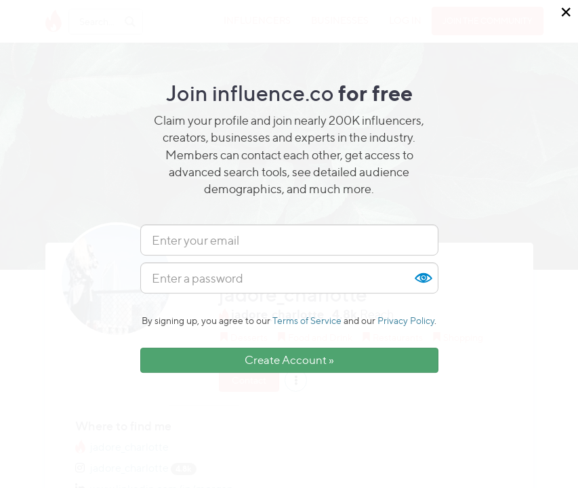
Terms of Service (307, 320)
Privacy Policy (405, 320)
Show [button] (422, 278)
